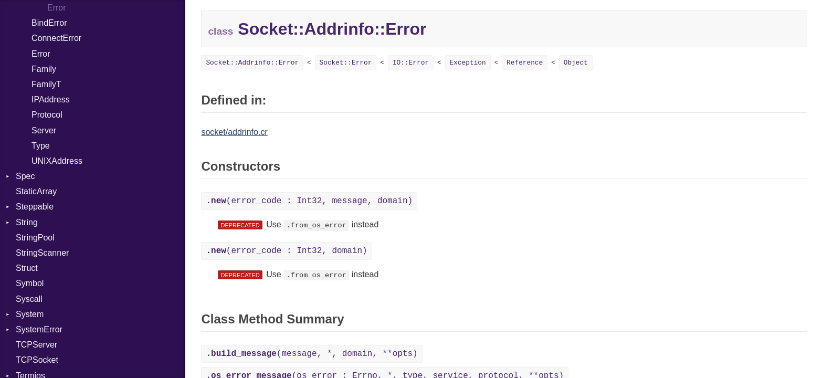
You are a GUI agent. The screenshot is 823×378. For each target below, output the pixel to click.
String (27, 222)
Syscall (29, 299)
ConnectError (56, 38)
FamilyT (46, 84)
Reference (525, 63)
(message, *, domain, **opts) (311, 354)
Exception (468, 63)
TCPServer (36, 344)
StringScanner (42, 252)
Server (43, 130)
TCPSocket (37, 359)
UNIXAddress (56, 160)
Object (576, 63)
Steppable (35, 206)
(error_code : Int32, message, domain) (309, 201)
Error (56, 7)
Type (40, 145)
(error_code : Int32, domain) (286, 251)
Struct (27, 268)
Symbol (30, 283)
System (30, 314)
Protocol (46, 114)
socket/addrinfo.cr (234, 132)
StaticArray (36, 191)
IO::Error (411, 63)
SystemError (39, 329)
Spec (25, 176)
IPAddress (50, 99)
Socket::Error (346, 63)
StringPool (35, 237)
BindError (49, 22)
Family (43, 69)
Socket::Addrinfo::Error (252, 63)
